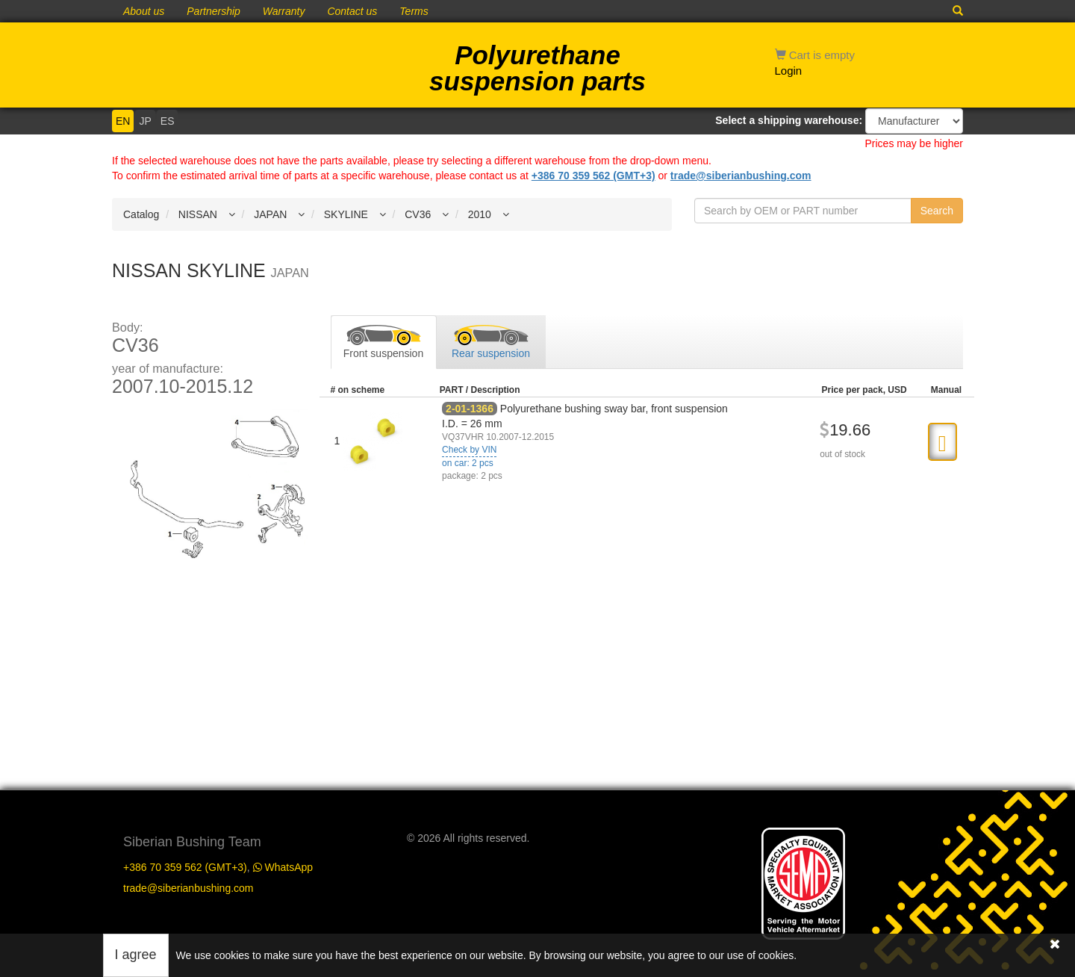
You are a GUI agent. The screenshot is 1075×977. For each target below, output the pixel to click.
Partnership (213, 11)
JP (145, 121)
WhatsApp (283, 867)
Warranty (284, 11)
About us (143, 11)
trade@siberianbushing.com (740, 176)
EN (123, 121)
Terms (413, 11)
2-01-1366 (469, 409)
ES (168, 121)
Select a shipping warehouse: (788, 120)
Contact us (352, 11)
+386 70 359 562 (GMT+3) (593, 176)
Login (789, 70)
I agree (136, 954)
